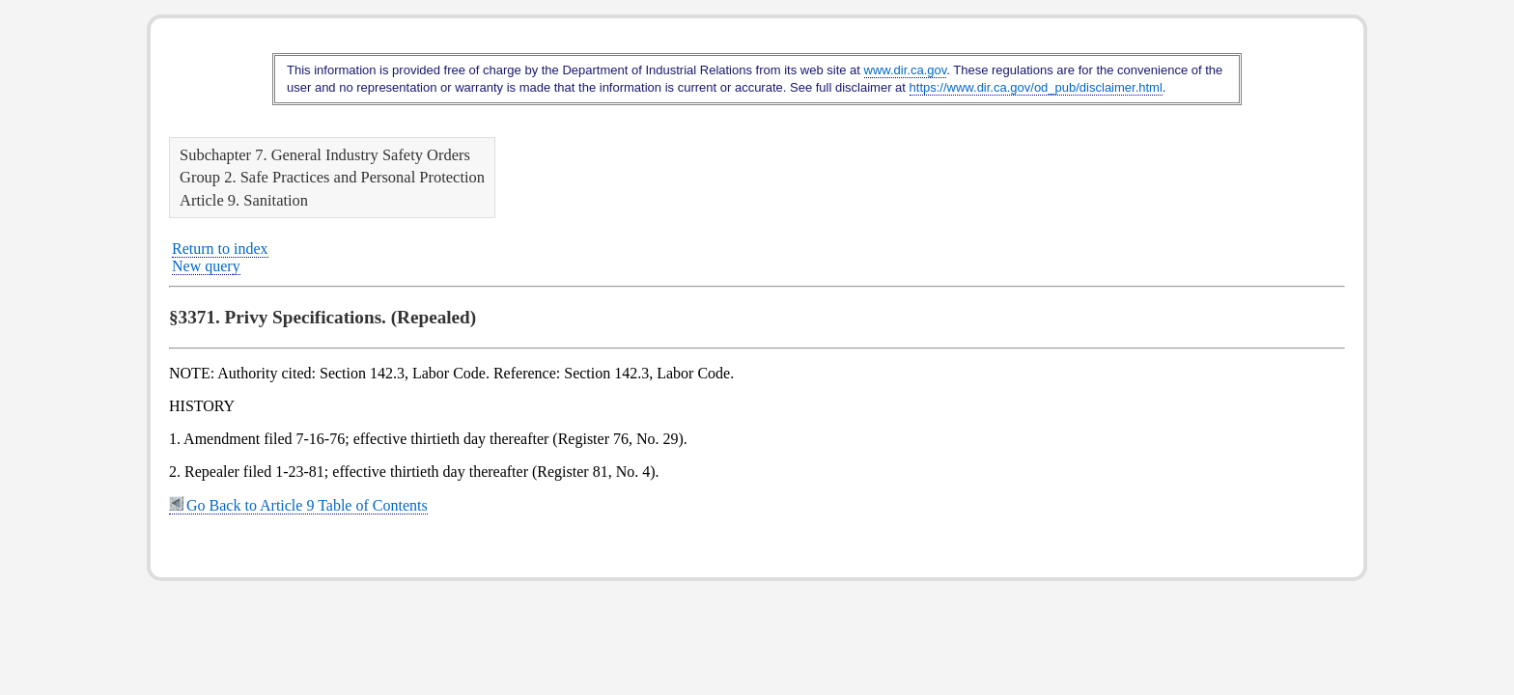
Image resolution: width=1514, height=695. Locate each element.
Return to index (220, 248)
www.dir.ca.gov (905, 70)
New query (206, 266)
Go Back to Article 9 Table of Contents (298, 505)
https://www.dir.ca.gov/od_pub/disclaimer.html (1036, 87)
